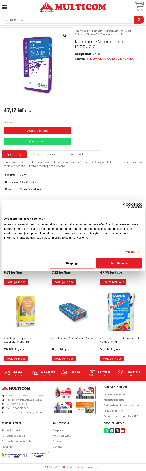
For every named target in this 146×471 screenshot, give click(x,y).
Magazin (97, 31)
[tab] (14, 154)
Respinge (72, 263)
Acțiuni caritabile (62, 435)
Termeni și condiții (12, 430)
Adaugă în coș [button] (15, 282)
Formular (104, 372)
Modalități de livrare (114, 394)
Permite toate (119, 263)
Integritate (7, 446)
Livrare (17, 372)
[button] (65, 36)
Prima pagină (82, 31)
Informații (133, 372)
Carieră (57, 441)
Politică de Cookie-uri (13, 435)
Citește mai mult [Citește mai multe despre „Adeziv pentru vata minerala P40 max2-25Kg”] (113, 282)
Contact (57, 446)
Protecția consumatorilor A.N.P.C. (121, 416)
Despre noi (59, 430)
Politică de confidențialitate (16, 441)
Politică (75, 372)
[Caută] (67, 20)
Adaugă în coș (37, 131)
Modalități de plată (114, 400)
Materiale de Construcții (117, 31)
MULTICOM (67, 467)
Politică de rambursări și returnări (122, 405)
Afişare (130, 251)
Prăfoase (80, 34)
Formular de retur (113, 411)
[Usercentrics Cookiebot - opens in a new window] (126, 205)
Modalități (48, 372)
